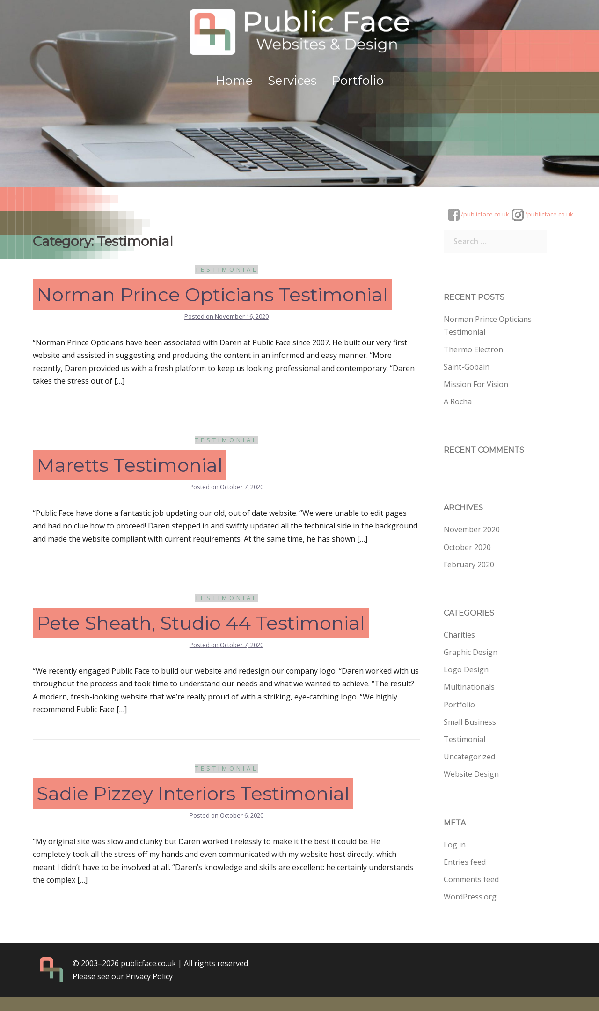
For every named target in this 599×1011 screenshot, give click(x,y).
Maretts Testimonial (130, 464)
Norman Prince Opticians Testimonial (212, 294)
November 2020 (472, 529)
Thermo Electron (473, 349)
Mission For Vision (476, 384)
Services (292, 80)
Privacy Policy (149, 976)
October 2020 (467, 547)
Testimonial (226, 269)
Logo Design (466, 669)
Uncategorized (469, 756)
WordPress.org (470, 897)
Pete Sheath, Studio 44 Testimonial (201, 622)
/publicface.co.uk (478, 214)
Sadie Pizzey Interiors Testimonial (193, 793)
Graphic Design (470, 652)
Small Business (470, 722)
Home (234, 80)
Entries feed (465, 862)
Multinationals (469, 687)
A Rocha (458, 401)
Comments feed (471, 879)
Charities (459, 635)
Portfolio (358, 80)
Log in (455, 845)
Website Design (471, 774)
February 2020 (469, 564)
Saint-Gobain (466, 367)
